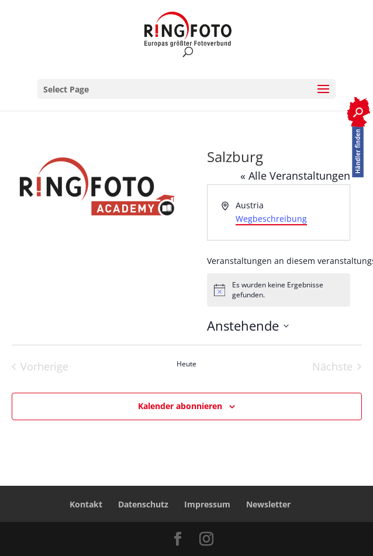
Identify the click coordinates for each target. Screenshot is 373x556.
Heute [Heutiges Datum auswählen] (186, 364)
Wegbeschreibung (271, 218)
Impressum (207, 504)
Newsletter (268, 504)
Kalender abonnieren (180, 405)
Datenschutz (143, 504)
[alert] (278, 290)
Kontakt (86, 504)
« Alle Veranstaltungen (295, 176)
